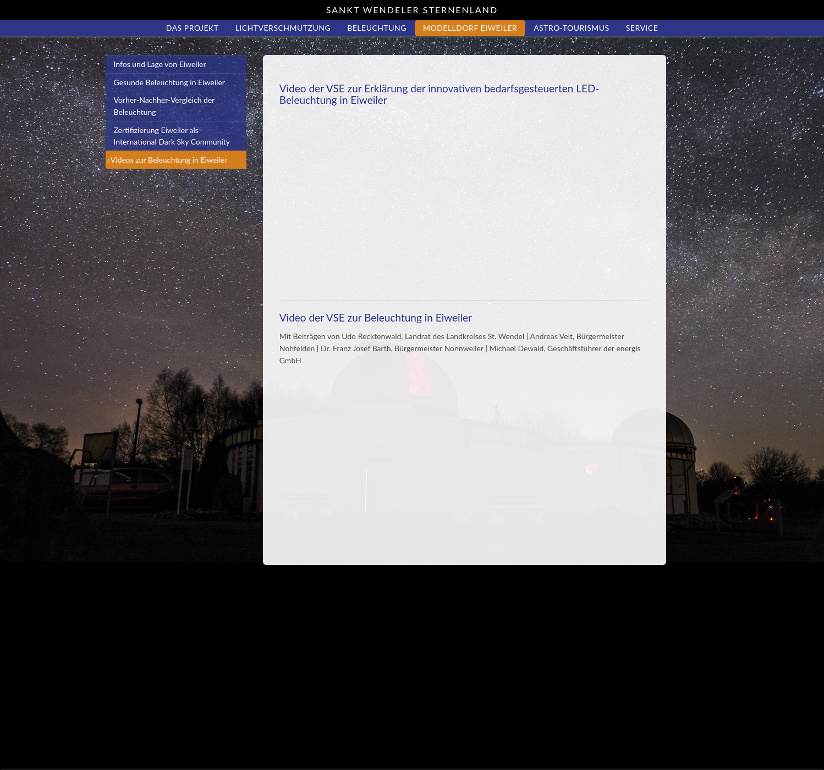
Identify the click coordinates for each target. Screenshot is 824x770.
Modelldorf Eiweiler (470, 27)
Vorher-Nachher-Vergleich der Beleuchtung (164, 106)
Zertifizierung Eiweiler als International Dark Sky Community (172, 136)
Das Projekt (192, 27)
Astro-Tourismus (571, 27)
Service (642, 27)
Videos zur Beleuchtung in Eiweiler (169, 159)
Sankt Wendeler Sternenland (412, 9)
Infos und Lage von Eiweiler (160, 64)
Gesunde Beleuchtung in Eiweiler (169, 82)
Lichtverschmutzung (283, 27)
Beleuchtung (376, 27)
